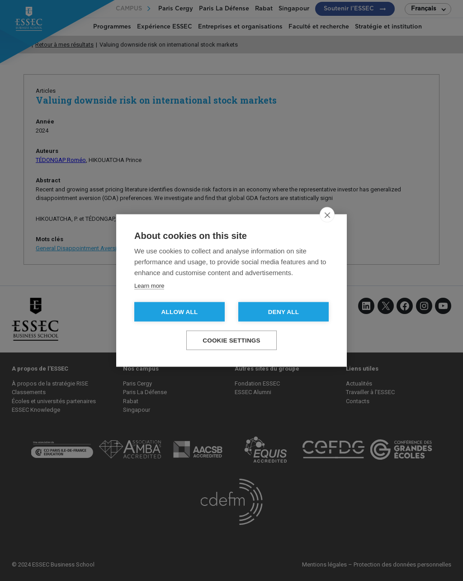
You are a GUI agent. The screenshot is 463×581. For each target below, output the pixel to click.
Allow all (179, 312)
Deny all (283, 312)
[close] (327, 215)
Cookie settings (231, 340)
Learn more (149, 285)
